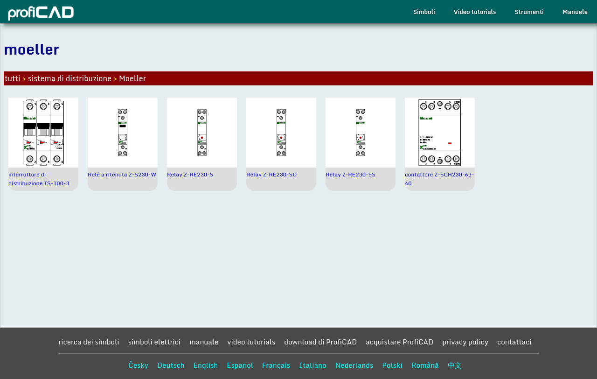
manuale (203, 341)
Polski (392, 365)
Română (425, 365)
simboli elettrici (154, 341)
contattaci (514, 341)
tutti (13, 78)
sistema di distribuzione (69, 78)
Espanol (240, 365)
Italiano (312, 365)
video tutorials (251, 341)
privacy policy (465, 341)
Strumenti (528, 12)
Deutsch (171, 365)
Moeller (132, 78)
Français (276, 365)
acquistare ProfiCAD (399, 341)
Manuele (575, 12)
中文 (455, 365)
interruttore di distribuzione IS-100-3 (38, 179)
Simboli (424, 12)
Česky (138, 365)
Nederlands (354, 365)
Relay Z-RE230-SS (350, 174)
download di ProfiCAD (320, 341)
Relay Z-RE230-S (190, 174)
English (206, 365)
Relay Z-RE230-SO (271, 174)
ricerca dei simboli (88, 341)
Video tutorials (474, 12)
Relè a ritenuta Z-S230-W (122, 174)
